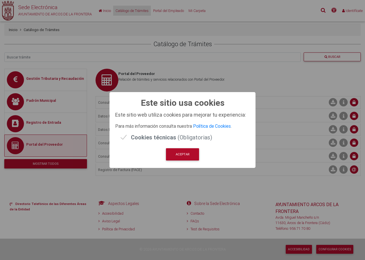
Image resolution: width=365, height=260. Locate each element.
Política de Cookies (212, 126)
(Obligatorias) (171, 137)
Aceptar (182, 154)
